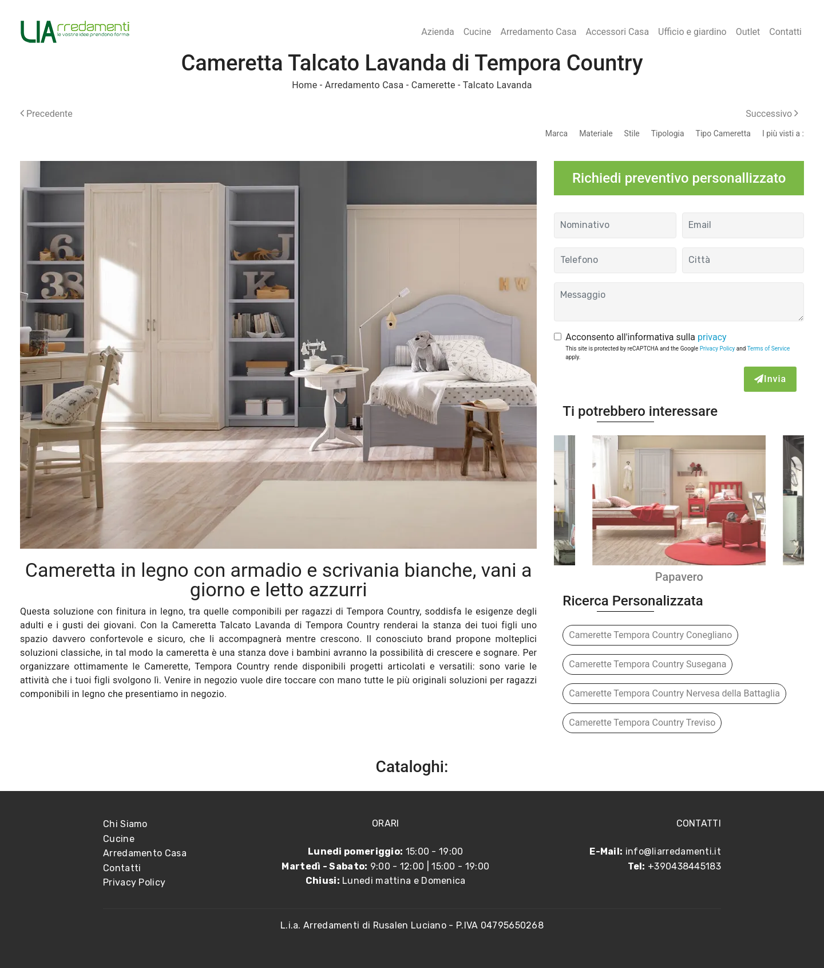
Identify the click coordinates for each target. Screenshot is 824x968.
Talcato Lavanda (497, 85)
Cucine (478, 31)
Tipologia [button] (667, 133)
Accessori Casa (617, 31)
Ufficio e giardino (692, 31)
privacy (712, 337)
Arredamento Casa (538, 31)
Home (304, 85)
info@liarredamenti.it (673, 851)
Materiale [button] (595, 133)
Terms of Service (768, 348)
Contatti (785, 31)
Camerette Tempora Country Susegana (647, 664)
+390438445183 (684, 866)
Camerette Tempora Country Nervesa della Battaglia (674, 693)
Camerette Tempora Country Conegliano (650, 634)
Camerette (433, 85)
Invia (770, 378)
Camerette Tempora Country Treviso (642, 722)
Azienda (437, 31)
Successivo (772, 113)
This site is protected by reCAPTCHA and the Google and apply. (677, 352)
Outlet (748, 31)
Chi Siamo (125, 824)
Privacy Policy (717, 348)
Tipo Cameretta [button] (723, 133)
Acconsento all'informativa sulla (645, 337)
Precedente (46, 113)
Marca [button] (556, 133)
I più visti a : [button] (783, 133)
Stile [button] (632, 133)
